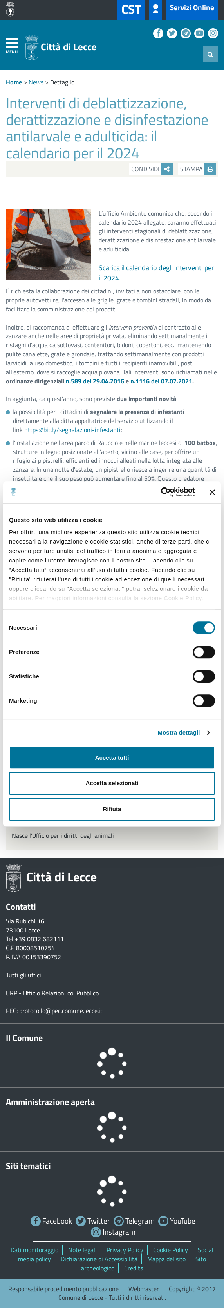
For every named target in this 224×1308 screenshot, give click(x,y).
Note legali (82, 1250)
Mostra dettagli (178, 732)
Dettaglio (62, 82)
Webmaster (143, 1288)
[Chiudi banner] (212, 492)
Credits (133, 1268)
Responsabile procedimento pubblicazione (63, 1288)
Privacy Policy (125, 1250)
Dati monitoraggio (34, 1250)
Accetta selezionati (111, 783)
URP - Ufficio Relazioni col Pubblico (52, 993)
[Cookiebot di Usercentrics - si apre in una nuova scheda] (160, 492)
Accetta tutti (112, 757)
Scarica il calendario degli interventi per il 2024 (156, 272)
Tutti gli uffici (23, 975)
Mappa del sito (166, 1259)
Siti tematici (28, 1165)
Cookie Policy (170, 1250)
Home (14, 82)
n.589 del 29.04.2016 (95, 381)
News (36, 82)
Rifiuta (112, 809)
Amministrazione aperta (50, 1101)
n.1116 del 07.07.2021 (161, 381)
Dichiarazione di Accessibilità (99, 1259)
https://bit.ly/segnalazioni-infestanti (72, 429)
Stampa (198, 169)
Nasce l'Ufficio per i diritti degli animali (63, 835)
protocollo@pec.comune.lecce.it (61, 1010)
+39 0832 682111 (39, 938)
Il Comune (24, 1037)
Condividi (152, 169)
